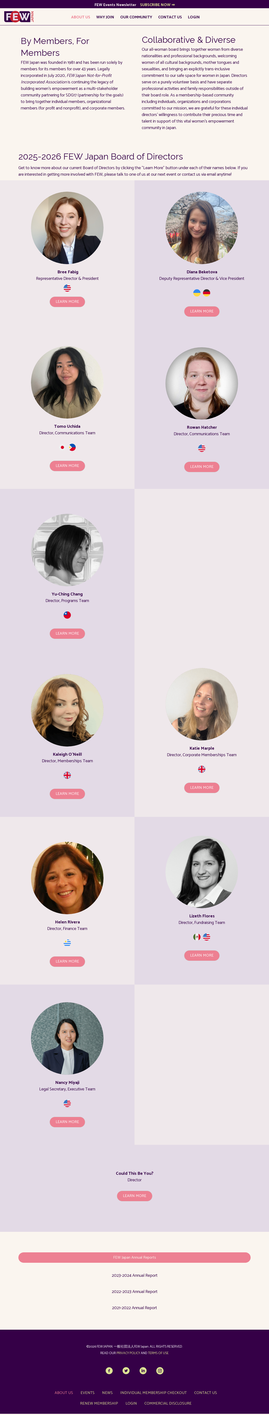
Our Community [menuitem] (135, 19)
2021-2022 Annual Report (134, 1309)
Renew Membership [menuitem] (99, 1404)
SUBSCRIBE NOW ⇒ (157, 6)
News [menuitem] (107, 1394)
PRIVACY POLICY (128, 1354)
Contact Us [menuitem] (169, 19)
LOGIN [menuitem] (193, 19)
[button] (67, 303)
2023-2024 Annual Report (134, 1277)
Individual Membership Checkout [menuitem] (153, 1394)
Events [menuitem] (88, 1394)
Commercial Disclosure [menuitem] (168, 1404)
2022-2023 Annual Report (134, 1293)
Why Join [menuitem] (104, 19)
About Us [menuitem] (79, 19)
